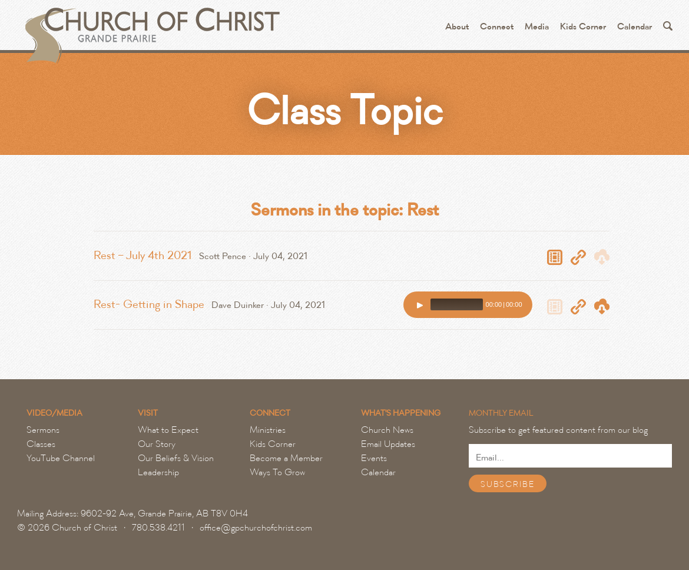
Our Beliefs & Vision (176, 458)
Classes (40, 444)
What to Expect (168, 430)
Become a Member (286, 458)
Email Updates (388, 444)
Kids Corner (583, 27)
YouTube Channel (60, 458)
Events (374, 458)
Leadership (158, 472)
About (457, 27)
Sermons (42, 430)
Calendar (634, 27)
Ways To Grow (277, 472)
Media (537, 27)
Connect (497, 27)
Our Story (156, 444)
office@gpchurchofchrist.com (256, 527)
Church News (387, 430)
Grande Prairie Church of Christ (151, 29)
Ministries (268, 430)
